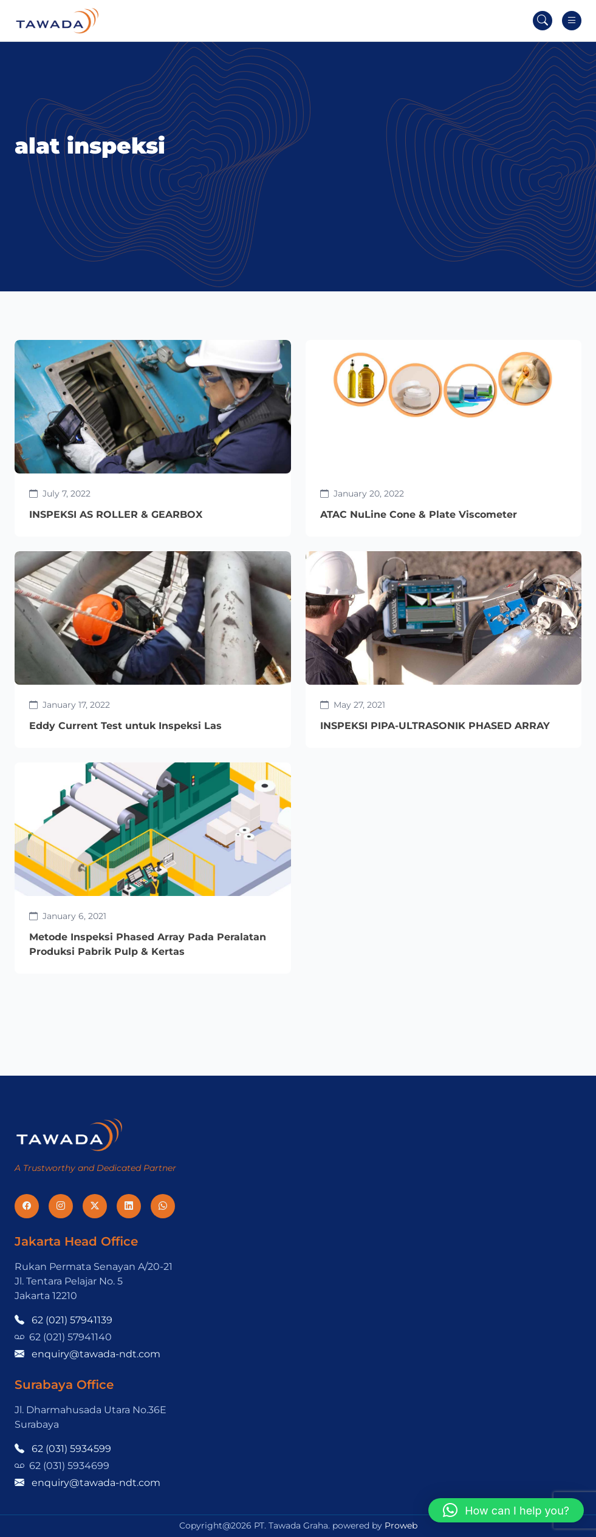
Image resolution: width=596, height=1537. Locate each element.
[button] (506, 1510)
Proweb (401, 1525)
